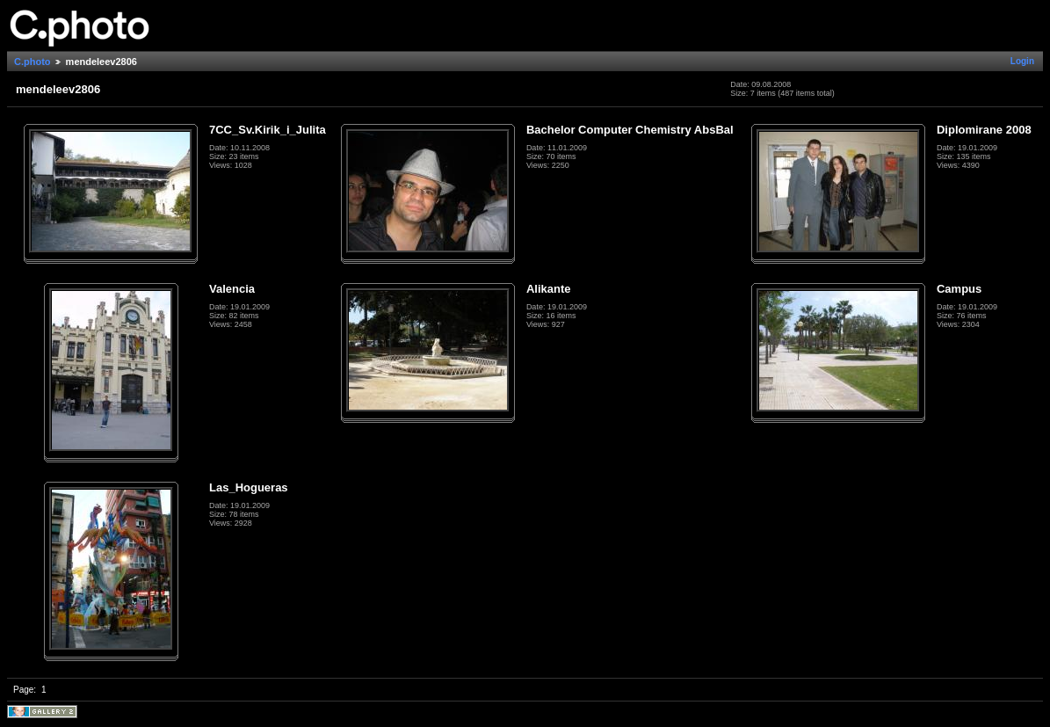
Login (1022, 61)
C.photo (32, 61)
